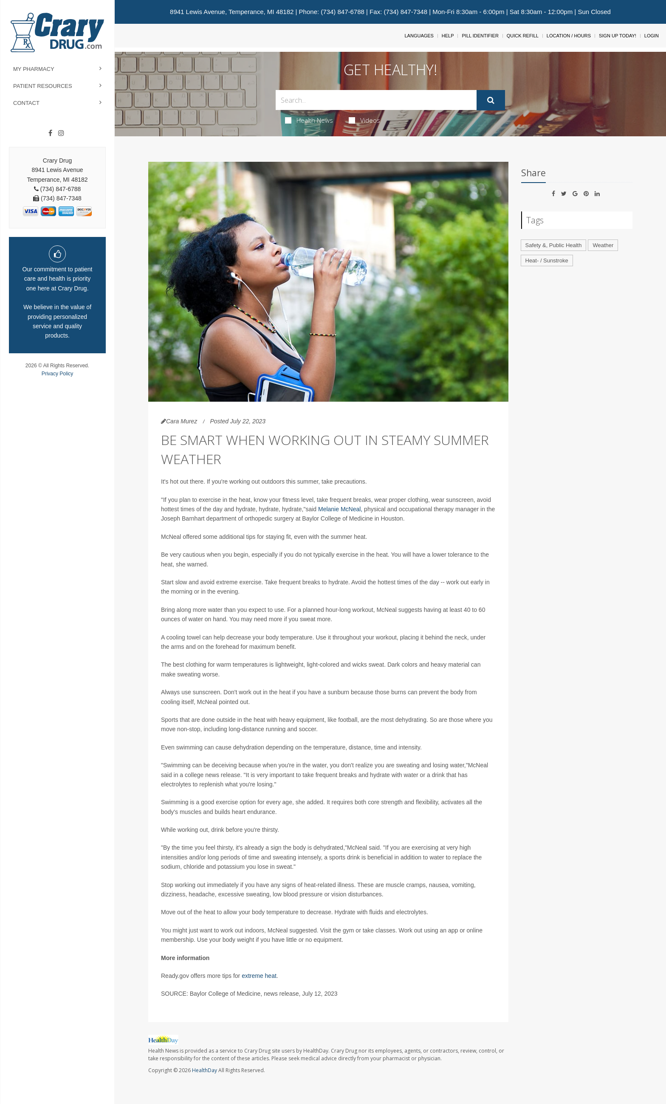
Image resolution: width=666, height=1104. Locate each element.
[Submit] (491, 100)
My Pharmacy (33, 69)
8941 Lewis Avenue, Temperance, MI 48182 (231, 11)
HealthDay (204, 1070)
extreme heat (259, 975)
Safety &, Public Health (553, 245)
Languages (418, 35)
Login (651, 35)
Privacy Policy (57, 374)
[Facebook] (50, 133)
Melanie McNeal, (340, 509)
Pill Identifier (480, 35)
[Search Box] (376, 100)
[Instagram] (61, 133)
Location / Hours (569, 35)
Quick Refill (523, 35)
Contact (26, 103)
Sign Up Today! (617, 35)
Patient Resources (42, 86)
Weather (603, 245)
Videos (364, 120)
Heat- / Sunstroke (546, 260)
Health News (309, 120)
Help (448, 35)
